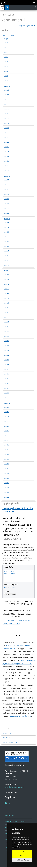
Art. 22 (6, 147)
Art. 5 (6, 61)
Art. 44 (6, 260)
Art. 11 (6, 95)
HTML (6, 587)
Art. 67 (6, 374)
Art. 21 (6, 142)
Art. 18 (6, 128)
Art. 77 (6, 426)
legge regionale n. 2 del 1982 (20, 716)
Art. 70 (6, 388)
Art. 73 (6, 407)
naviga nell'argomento (27, 25)
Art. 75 (6, 416)
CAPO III (7, 176)
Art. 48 (6, 284)
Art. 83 (6, 454)
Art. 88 (6, 478)
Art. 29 (6, 184)
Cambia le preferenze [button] (22, 860)
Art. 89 (6, 483)
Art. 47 (6, 279)
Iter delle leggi (7, 733)
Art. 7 (6, 71)
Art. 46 (6, 274)
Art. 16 (6, 118)
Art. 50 (6, 293)
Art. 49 (6, 289)
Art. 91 (6, 492)
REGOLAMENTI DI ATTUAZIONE (16, 620)
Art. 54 (6, 312)
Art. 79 (6, 435)
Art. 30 (6, 189)
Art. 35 (6, 213)
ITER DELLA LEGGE (11, 624)
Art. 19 (6, 132)
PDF (10, 587)
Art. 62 (6, 350)
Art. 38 (6, 232)
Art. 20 (6, 137)
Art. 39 (6, 237)
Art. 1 (6, 43)
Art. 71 (6, 393)
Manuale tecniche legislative (11, 742)
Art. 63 (6, 355)
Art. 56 (6, 322)
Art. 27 (6, 170)
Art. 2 (6, 47)
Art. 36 (6, 222)
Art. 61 (6, 345)
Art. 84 (6, 459)
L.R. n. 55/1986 (8, 35)
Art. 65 (6, 364)
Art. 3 (6, 52)
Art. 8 (6, 76)
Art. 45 (6, 265)
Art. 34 (6, 208)
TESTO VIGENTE (9, 571)
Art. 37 (6, 227)
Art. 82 (6, 450)
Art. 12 (6, 99)
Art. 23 (6, 151)
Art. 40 (6, 241)
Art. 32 (6, 199)
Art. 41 (6, 246)
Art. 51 (6, 298)
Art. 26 (6, 166)
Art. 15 (6, 114)
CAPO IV (7, 219)
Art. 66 (6, 369)
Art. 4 (6, 57)
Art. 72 (6, 397)
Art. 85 (6, 464)
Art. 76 (6, 421)
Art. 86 (6, 468)
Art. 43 (6, 255)
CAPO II (7, 86)
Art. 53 (6, 308)
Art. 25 (6, 161)
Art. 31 (6, 194)
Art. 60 (6, 341)
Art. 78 (6, 431)
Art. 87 (6, 473)
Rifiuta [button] (22, 856)
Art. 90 (6, 487)
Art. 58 (6, 331)
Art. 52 (6, 303)
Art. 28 (6, 180)
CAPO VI (7, 403)
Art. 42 (6, 251)
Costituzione (7, 738)
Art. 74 (6, 412)
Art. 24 (6, 156)
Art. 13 (6, 104)
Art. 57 (6, 326)
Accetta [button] (22, 852)
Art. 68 (6, 379)
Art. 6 (6, 66)
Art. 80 (6, 440)
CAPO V (7, 271)
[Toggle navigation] (35, 7)
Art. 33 (6, 203)
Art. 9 (6, 80)
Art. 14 (6, 109)
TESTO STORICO (9, 574)
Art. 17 (6, 123)
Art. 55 (6, 317)
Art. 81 (6, 445)
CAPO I (6, 39)
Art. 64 (6, 360)
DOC (15, 587)
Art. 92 (6, 497)
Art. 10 (6, 90)
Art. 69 (6, 383)
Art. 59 (6, 336)
